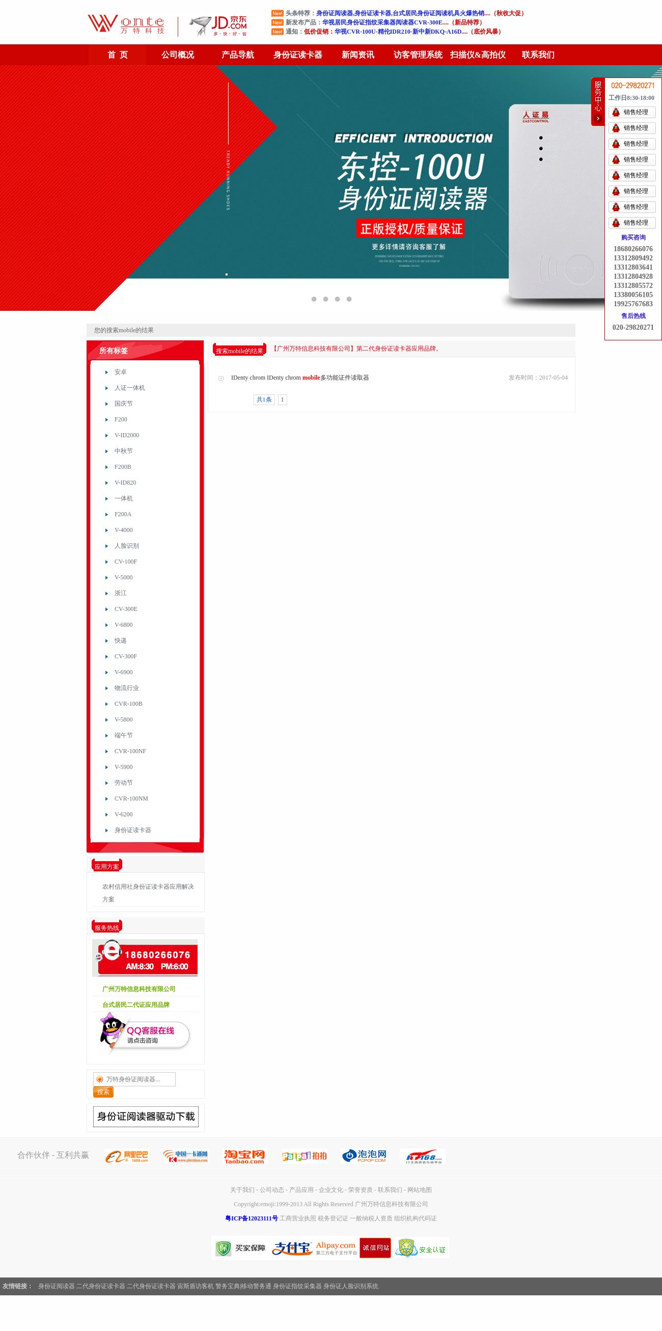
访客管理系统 (418, 54)
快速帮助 (597, 101)
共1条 (264, 399)
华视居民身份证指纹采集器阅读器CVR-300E (382, 22)
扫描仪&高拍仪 (478, 54)
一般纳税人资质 (371, 1218)
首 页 (117, 54)
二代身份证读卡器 (100, 1286)
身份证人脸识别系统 (350, 1286)
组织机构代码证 (415, 1218)
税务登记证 (333, 1218)
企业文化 (331, 1189)
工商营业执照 (298, 1218)
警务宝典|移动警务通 (243, 1286)
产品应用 (301, 1189)
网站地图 (419, 1189)
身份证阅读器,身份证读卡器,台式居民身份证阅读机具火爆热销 (400, 13)
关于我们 (242, 1189)
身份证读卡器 (297, 54)
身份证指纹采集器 (297, 1286)
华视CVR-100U (355, 31)
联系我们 (538, 54)
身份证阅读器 (56, 1286)
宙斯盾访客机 (195, 1286)
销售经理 (636, 112)
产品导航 (238, 54)
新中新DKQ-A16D (437, 31)
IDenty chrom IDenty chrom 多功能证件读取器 (300, 377)
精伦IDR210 (394, 31)
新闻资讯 (358, 54)
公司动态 (272, 1189)
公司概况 (177, 54)
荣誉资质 (360, 1189)
